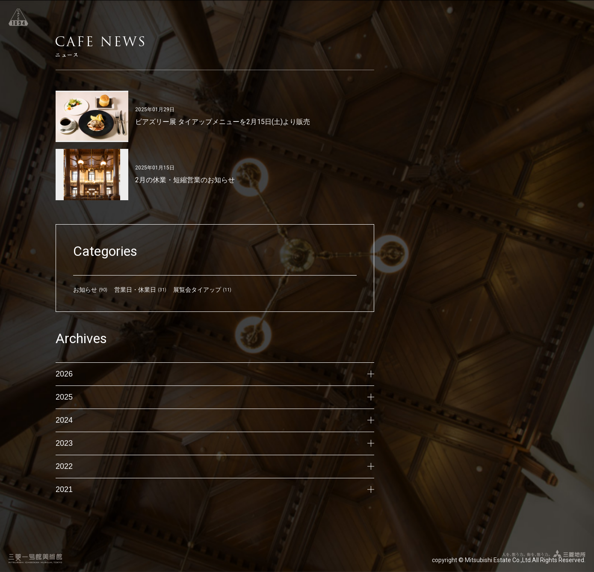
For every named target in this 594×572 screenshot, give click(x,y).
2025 (215, 397)
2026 (215, 374)
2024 (215, 420)
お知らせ (85, 289)
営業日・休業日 (135, 289)
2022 (215, 466)
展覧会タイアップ (197, 289)
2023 (215, 443)
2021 (215, 489)
